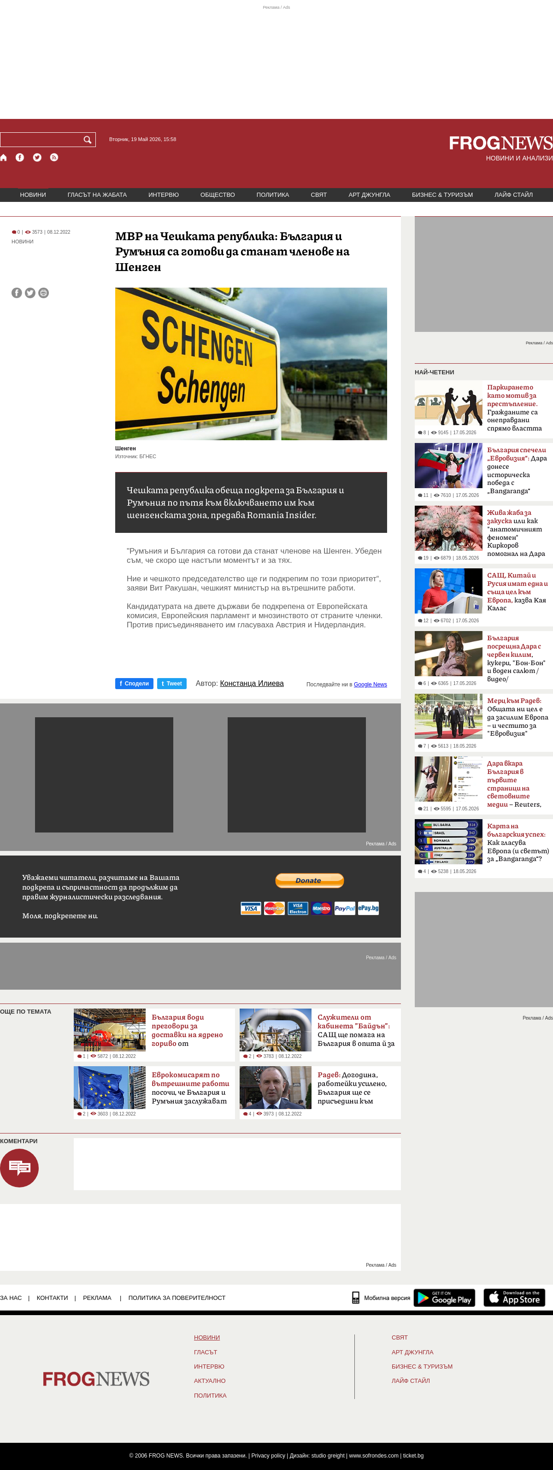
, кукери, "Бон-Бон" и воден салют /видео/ (516, 659)
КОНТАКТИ (52, 1298)
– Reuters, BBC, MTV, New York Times (514, 787)
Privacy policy (268, 1455)
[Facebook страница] (20, 157)
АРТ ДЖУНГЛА (369, 194)
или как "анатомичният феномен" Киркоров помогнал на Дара (516, 533)
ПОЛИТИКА (273, 194)
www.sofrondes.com (374, 1455)
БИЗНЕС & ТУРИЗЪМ (442, 194)
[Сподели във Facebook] (17, 293)
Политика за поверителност (177, 1298)
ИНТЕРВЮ (163, 194)
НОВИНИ (33, 194)
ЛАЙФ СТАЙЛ (513, 194)
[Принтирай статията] (43, 293)
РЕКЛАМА (97, 1298)
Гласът (205, 1352)
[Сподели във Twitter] (30, 293)
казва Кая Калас (517, 592)
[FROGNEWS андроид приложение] (444, 1297)
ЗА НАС (11, 1298)
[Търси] (89, 140)
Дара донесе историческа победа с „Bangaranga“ (517, 471)
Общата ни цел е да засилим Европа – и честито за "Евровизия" (517, 717)
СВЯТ (319, 194)
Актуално (210, 1381)
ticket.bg (413, 1455)
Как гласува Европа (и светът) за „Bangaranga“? (518, 842)
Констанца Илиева (252, 683)
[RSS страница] (54, 157)
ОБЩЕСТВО (217, 194)
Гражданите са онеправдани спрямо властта (514, 408)
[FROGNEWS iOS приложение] (514, 1297)
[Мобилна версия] (381, 1297)
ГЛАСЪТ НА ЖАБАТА (97, 194)
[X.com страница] (37, 157)
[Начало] (4, 157)
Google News (370, 684)
